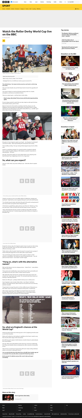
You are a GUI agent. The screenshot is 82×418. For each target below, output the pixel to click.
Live (67, 405)
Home (25, 1)
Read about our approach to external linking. (42, 416)
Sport (36, 1)
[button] (65, 2)
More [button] (77, 8)
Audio (51, 407)
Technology (49, 1)
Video (51, 410)
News (31, 1)
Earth (51, 405)
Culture (60, 1)
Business (42, 1)
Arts (35, 407)
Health (55, 1)
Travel (35, 410)
